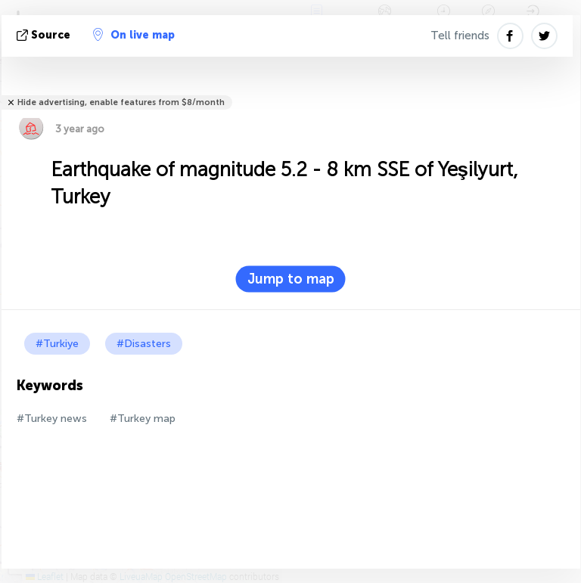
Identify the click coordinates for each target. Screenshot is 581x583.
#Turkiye (57, 343)
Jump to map (290, 279)
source (45, 35)
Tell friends (459, 35)
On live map (134, 35)
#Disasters (144, 343)
